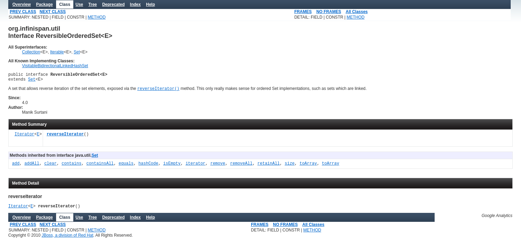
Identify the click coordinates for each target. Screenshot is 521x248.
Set (77, 52)
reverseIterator (65, 137)
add (16, 166)
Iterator (24, 137)
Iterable (57, 52)
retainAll (268, 166)
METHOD (97, 17)
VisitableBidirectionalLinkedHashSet (55, 65)
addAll (31, 166)
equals (126, 166)
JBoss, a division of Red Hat (67, 239)
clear (50, 166)
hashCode (148, 166)
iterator (195, 166)
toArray (308, 166)
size (290, 166)
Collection (31, 52)
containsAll (100, 166)
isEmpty (171, 166)
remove (217, 166)
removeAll (241, 166)
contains (72, 166)
